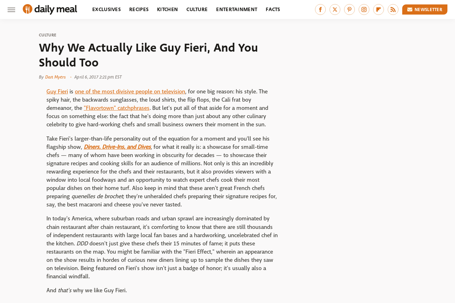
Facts (273, 9)
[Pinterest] (349, 9)
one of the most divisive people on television (130, 91)
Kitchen (167, 9)
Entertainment (236, 9)
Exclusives (106, 9)
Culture (197, 9)
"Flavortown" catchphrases (116, 108)
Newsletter (425, 9)
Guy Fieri (57, 91)
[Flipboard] (378, 9)
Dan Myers (55, 77)
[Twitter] (335, 9)
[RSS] (393, 9)
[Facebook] (320, 9)
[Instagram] (364, 9)
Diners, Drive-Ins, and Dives (117, 147)
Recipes (139, 9)
